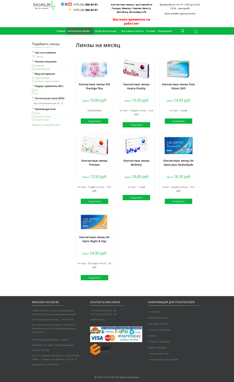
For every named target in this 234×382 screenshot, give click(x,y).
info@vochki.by (97, 319)
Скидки (152, 335)
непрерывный (42, 68)
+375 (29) (85, 10)
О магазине (154, 311)
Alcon (37, 112)
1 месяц (39, 56)
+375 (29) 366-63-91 (101, 314)
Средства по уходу (105, 30)
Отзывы (150, 30)
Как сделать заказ (158, 317)
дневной (39, 65)
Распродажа (165, 30)
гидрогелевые (42, 77)
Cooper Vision (42, 119)
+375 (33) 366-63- (99, 310)
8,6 (36, 93)
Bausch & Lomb (43, 116)
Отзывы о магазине (159, 341)
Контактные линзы (78, 30)
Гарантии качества (158, 353)
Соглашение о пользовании (163, 359)
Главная (60, 30)
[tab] (51, 53)
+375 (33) (84, 4)
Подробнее (94, 121)
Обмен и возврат (157, 347)
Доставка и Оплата (132, 30)
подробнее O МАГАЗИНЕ (45, 364)
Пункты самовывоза (159, 329)
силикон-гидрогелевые (47, 81)
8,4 (36, 89)
